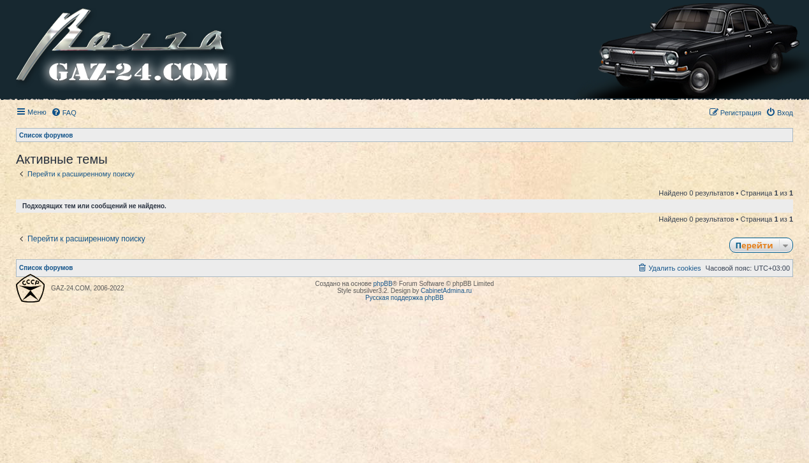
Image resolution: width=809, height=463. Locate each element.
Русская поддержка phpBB (404, 297)
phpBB (383, 283)
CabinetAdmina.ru (446, 290)
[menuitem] (64, 112)
